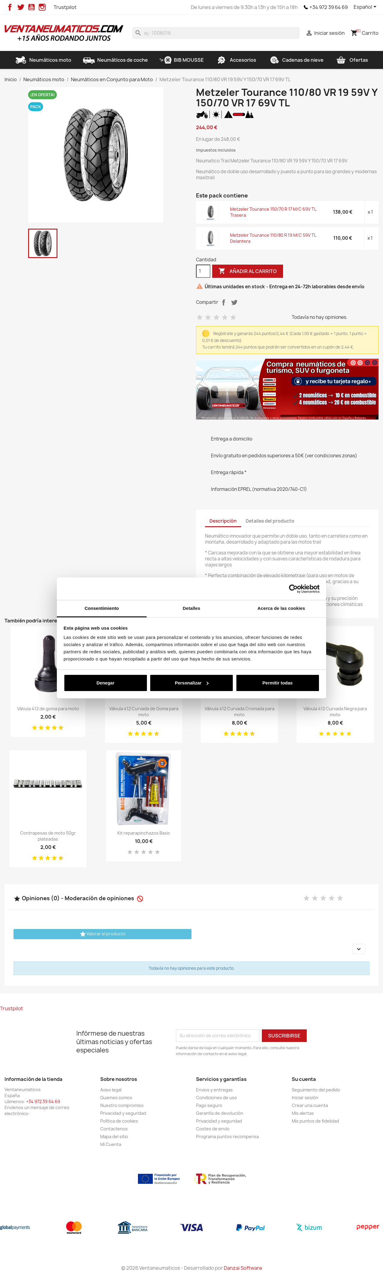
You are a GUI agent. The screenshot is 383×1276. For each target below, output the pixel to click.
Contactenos (114, 1129)
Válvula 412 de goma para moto (48, 708)
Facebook (10, 7)
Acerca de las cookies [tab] (281, 608)
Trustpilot (65, 7)
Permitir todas (277, 682)
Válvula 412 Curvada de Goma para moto (143, 711)
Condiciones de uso (216, 1097)
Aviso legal (110, 1090)
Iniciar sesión (305, 1097)
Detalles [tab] (191, 608)
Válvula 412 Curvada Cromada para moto (239, 711)
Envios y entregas (214, 1090)
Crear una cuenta (310, 1105)
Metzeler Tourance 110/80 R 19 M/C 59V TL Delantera (273, 238)
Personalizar (192, 682)
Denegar (105, 682)
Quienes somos (116, 1097)
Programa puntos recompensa (227, 1136)
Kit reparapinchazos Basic (143, 833)
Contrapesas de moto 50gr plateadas (48, 836)
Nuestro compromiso (122, 1105)
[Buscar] (216, 33)
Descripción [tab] (223, 521)
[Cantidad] (203, 271)
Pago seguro (209, 1105)
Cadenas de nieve (295, 60)
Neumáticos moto (43, 60)
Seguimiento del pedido (316, 1090)
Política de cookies (119, 1121)
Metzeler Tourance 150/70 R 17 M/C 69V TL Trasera (273, 212)
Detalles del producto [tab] (270, 521)
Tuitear (234, 302)
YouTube (31, 7)
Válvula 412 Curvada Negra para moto (335, 711)
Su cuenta (304, 1079)
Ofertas (351, 60)
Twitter (20, 7)
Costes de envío (213, 1129)
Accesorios (235, 60)
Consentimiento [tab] (102, 608)
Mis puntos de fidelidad (315, 1121)
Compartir (223, 302)
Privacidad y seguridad (123, 1113)
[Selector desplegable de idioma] (366, 7)
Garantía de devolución (219, 1113)
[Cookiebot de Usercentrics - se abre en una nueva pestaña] (293, 588)
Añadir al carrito (247, 271)
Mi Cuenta (110, 1144)
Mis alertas (303, 1113)
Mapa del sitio (114, 1136)
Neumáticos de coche (115, 60)
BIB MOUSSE (181, 60)
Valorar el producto (102, 934)
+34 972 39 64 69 (328, 7)
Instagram (42, 7)
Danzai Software (243, 1268)
